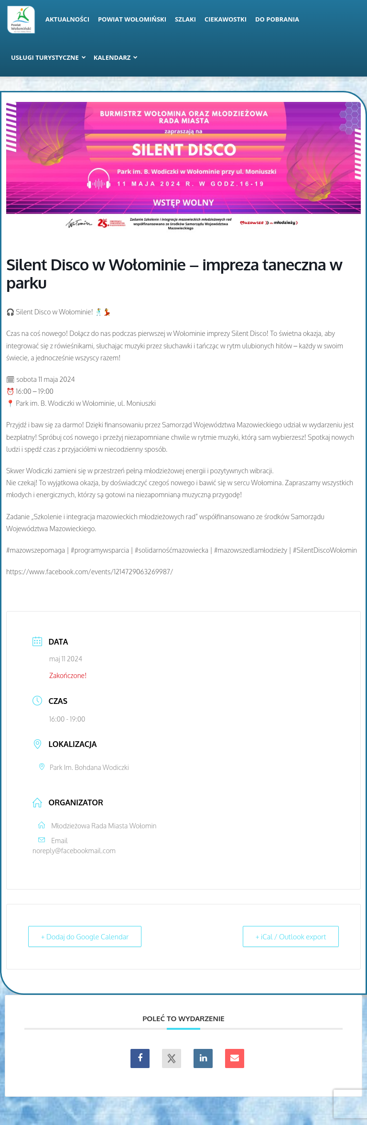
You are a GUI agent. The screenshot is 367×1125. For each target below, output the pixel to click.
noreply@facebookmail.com (74, 851)
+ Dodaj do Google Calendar (86, 936)
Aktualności (67, 19)
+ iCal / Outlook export (289, 936)
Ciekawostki (226, 19)
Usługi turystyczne (48, 57)
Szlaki (185, 19)
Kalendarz (116, 57)
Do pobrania (277, 19)
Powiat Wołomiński (132, 19)
